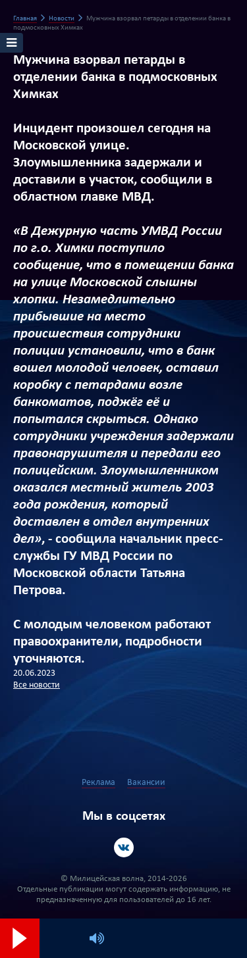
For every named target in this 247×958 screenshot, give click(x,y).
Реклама (98, 783)
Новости (61, 18)
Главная (25, 18)
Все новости (36, 685)
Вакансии (146, 783)
